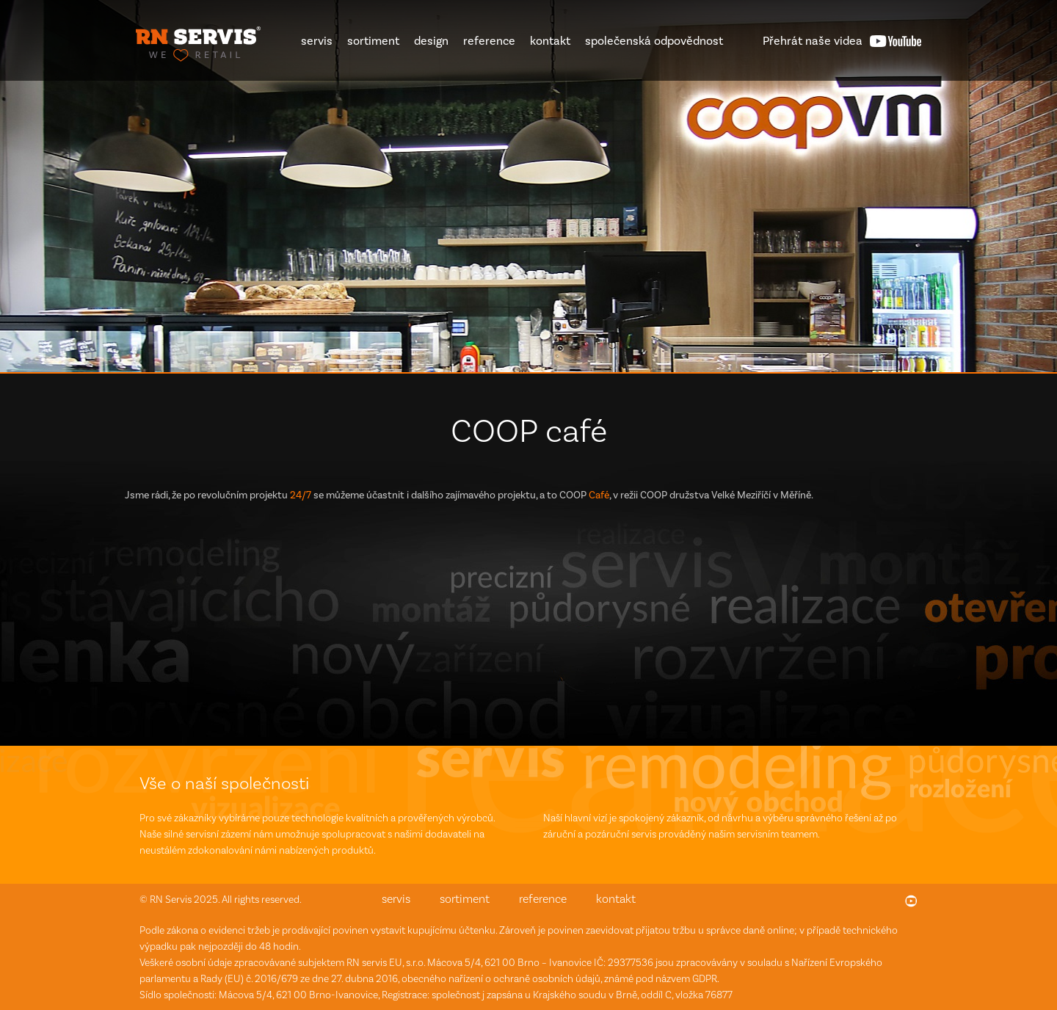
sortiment (373, 41)
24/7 (300, 495)
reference (489, 41)
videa (812, 41)
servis (317, 41)
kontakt (550, 41)
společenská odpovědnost (654, 41)
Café (599, 495)
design (431, 41)
